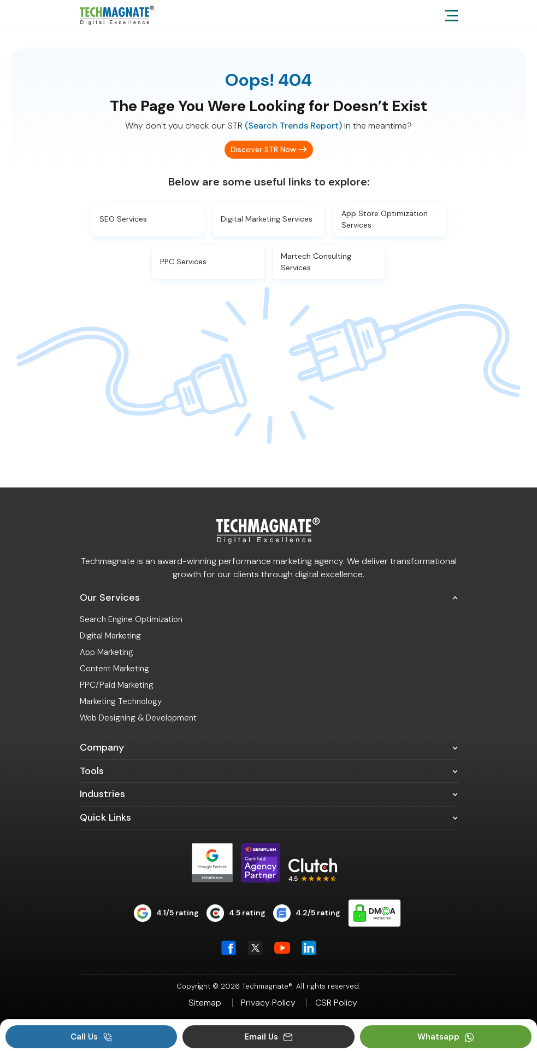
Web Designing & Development (138, 717)
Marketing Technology (121, 701)
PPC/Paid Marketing (117, 685)
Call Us (91, 1036)
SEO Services (123, 219)
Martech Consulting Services (316, 261)
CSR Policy (336, 1002)
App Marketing (106, 652)
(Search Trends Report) (293, 125)
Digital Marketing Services (266, 219)
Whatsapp (445, 1036)
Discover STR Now (263, 149)
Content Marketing (114, 668)
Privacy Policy (268, 1002)
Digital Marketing (110, 635)
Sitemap (204, 1002)
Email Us (268, 1036)
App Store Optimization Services (384, 219)
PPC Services (183, 261)
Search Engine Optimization (131, 619)
